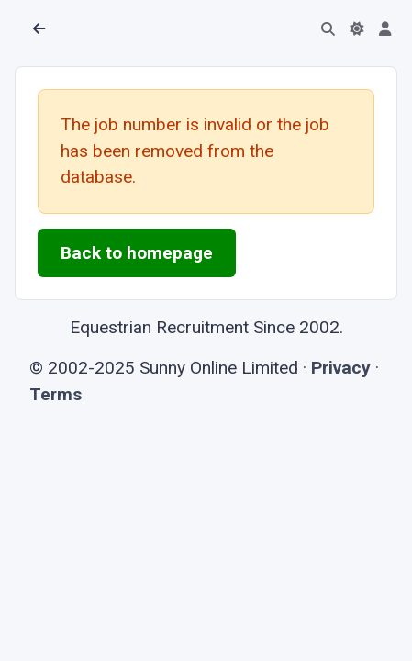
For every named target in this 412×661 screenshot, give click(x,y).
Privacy (341, 367)
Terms (55, 394)
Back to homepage (137, 252)
